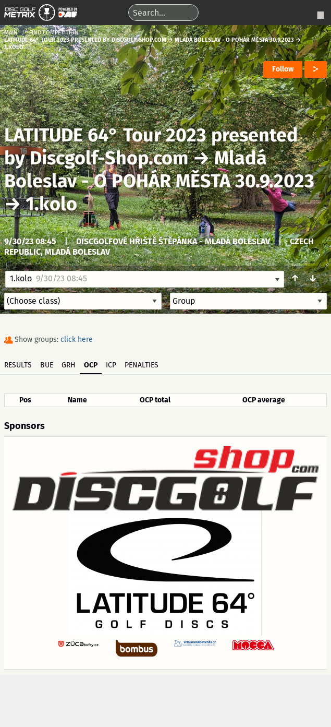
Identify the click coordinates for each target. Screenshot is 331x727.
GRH (69, 365)
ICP (111, 365)
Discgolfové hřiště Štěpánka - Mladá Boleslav (173, 241)
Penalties (141, 365)
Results (18, 365)
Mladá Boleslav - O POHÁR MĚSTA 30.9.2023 (159, 170)
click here (76, 339)
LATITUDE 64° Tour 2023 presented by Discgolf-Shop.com (151, 147)
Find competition (54, 32)
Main (11, 32)
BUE (46, 365)
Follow (282, 69)
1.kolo (51, 204)
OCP (90, 365)
